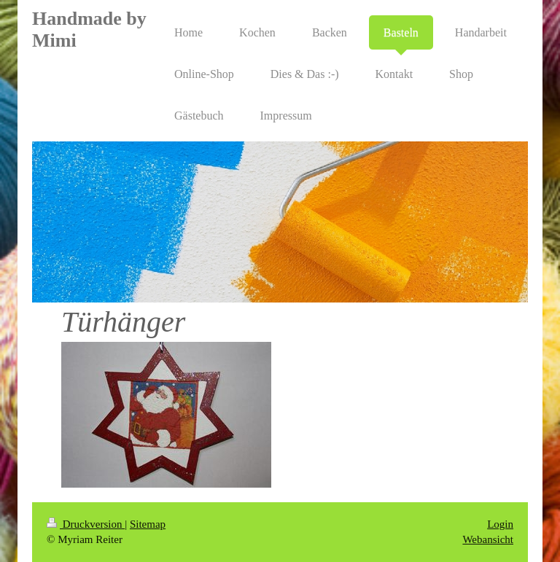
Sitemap (148, 524)
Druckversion (86, 524)
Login (500, 524)
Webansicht (487, 539)
